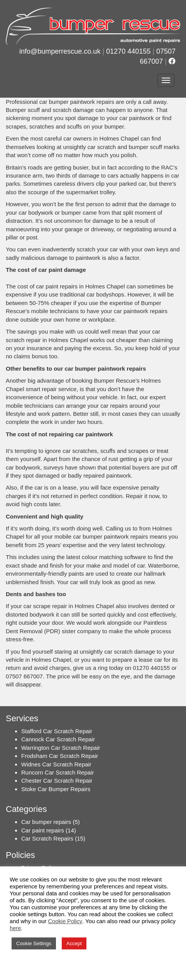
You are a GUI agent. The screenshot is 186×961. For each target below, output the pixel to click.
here (15, 928)
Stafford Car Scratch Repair (56, 731)
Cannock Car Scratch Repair (58, 739)
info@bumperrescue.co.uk (59, 51)
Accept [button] (74, 943)
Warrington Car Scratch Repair (60, 747)
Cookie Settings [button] (33, 943)
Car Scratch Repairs (47, 838)
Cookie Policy (65, 921)
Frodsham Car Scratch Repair (59, 756)
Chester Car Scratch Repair (56, 780)
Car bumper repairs (46, 822)
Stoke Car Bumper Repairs (55, 789)
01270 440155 (128, 51)
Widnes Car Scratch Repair (56, 764)
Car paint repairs (42, 830)
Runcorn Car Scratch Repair (57, 772)
